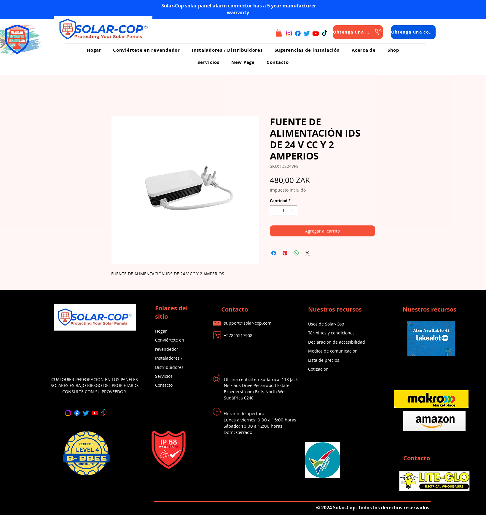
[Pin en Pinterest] (285, 253)
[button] (278, 33)
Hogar (161, 331)
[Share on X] (307, 253)
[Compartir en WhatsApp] (296, 253)
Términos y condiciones (331, 333)
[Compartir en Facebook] (273, 253)
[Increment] (292, 211)
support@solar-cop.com (247, 323)
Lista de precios (323, 360)
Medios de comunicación (333, 351)
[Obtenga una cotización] (358, 32)
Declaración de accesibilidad (336, 342)
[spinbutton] (283, 211)
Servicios (164, 376)
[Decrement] (274, 211)
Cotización (318, 369)
